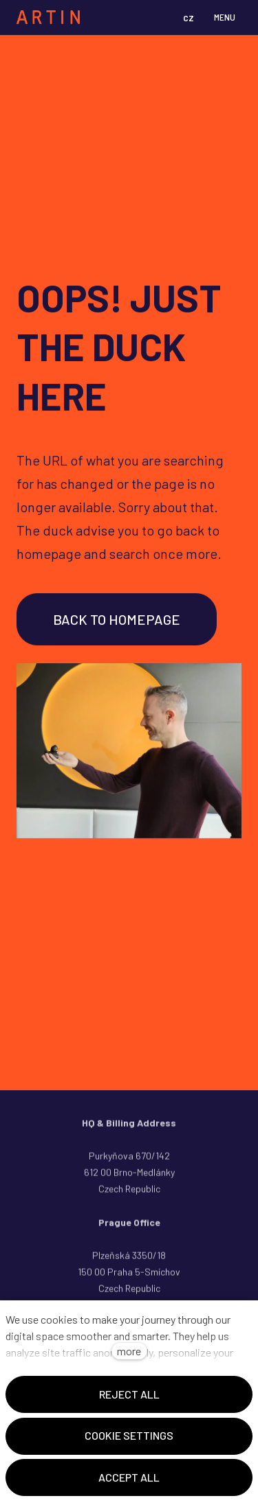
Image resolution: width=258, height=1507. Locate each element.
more (129, 1350)
